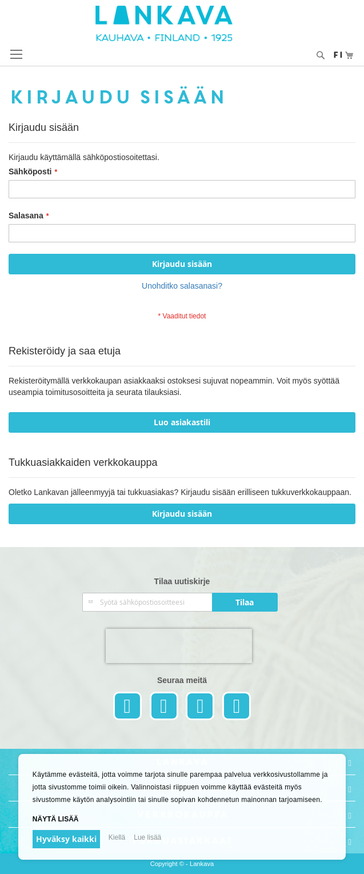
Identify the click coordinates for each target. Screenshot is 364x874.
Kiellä (117, 837)
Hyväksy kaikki (66, 838)
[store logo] (182, 23)
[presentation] (179, 646)
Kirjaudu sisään (182, 513)
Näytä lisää (56, 819)
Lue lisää (147, 837)
